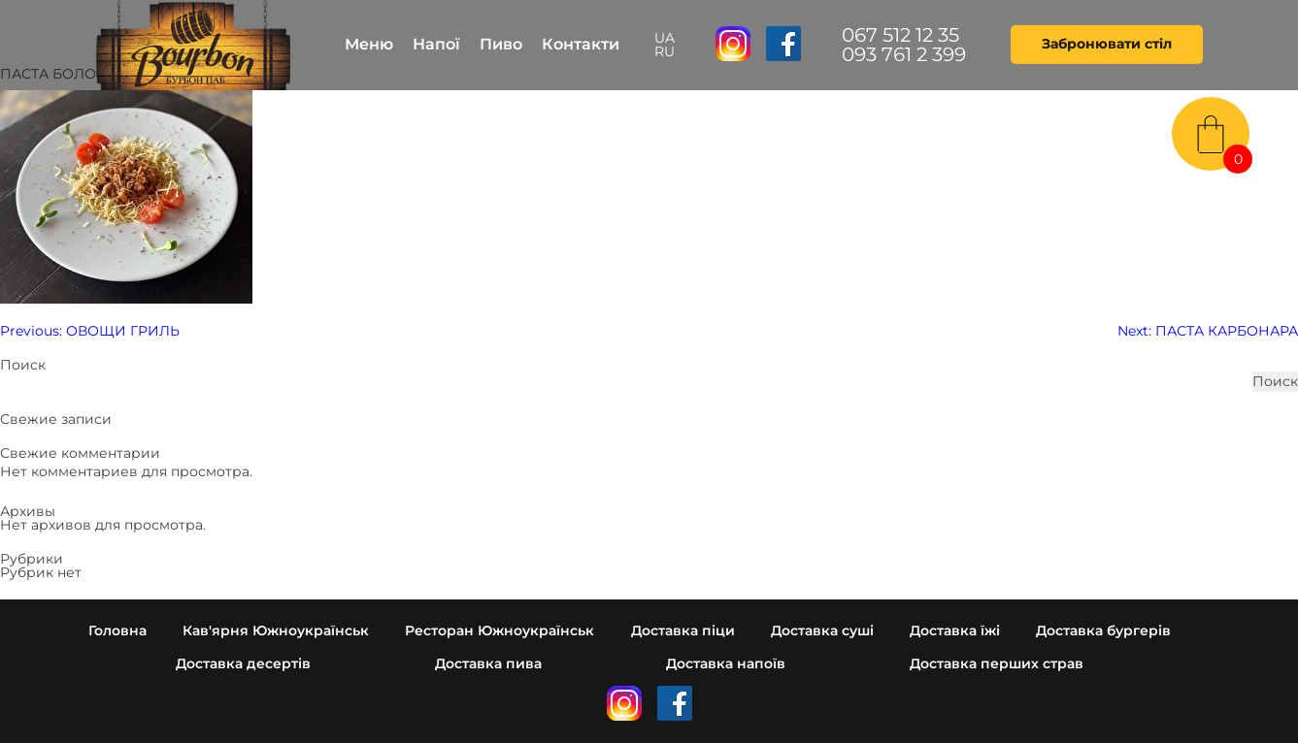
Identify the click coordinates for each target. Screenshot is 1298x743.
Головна (117, 630)
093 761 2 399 (904, 54)
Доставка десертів (243, 663)
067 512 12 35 (900, 35)
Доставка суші (822, 630)
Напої (436, 44)
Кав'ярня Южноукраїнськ (276, 630)
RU (664, 51)
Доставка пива (488, 663)
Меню (369, 44)
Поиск (23, 364)
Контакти (580, 44)
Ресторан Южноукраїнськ (499, 630)
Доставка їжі (955, 630)
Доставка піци (683, 630)
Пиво (501, 44)
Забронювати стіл (1107, 43)
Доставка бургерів (1103, 630)
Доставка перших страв (996, 663)
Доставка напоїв (725, 663)
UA (664, 38)
